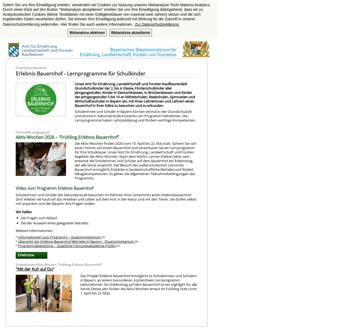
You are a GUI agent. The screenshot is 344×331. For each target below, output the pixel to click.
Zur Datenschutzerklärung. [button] (157, 24)
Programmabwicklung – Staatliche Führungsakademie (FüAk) (69, 245)
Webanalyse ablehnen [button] (87, 32)
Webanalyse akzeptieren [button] (130, 32)
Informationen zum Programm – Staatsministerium (61, 237)
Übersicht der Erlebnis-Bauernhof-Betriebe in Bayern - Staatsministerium (78, 241)
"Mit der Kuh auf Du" (35, 269)
